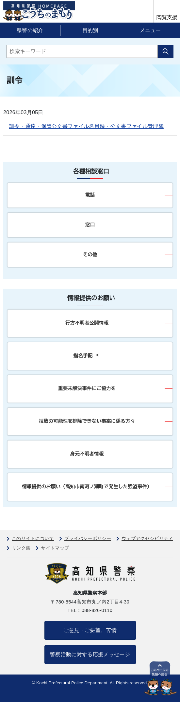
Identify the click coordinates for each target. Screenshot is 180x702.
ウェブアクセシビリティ (147, 538)
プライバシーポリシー (87, 538)
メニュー (150, 30)
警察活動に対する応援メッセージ (90, 654)
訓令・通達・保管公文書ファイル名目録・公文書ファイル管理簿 (86, 126)
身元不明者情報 (87, 454)
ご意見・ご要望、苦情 (90, 630)
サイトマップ (55, 547)
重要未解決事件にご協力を (87, 388)
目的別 (90, 30)
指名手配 (86, 355)
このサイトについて (33, 538)
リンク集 (21, 547)
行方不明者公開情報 (86, 323)
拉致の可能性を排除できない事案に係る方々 (87, 421)
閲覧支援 (166, 17)
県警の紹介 (30, 30)
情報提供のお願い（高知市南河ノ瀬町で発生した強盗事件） (87, 486)
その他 (90, 254)
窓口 (90, 224)
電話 (90, 195)
